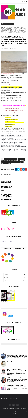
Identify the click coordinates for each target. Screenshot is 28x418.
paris (3, 29)
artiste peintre (9, 28)
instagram (13, 277)
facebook (13, 274)
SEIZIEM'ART (21, 30)
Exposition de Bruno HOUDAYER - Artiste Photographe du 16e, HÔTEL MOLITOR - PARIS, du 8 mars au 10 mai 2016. (17, 387)
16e (4, 27)
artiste (10, 27)
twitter (13, 280)
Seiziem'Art (14, 413)
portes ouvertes (13, 29)
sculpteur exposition (7, 30)
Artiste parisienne (21, 158)
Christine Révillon (22, 28)
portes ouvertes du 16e (11, 162)
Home (2, 27)
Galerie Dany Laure (12, 361)
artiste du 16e (16, 27)
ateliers (15, 28)
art (7, 27)
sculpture (15, 30)
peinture (7, 29)
